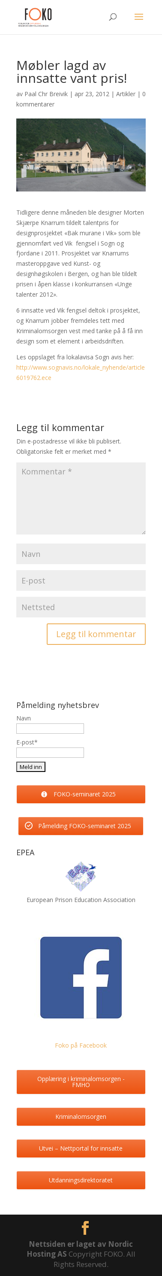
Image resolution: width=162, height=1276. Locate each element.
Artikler (125, 94)
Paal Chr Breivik (46, 94)
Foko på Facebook (81, 1045)
